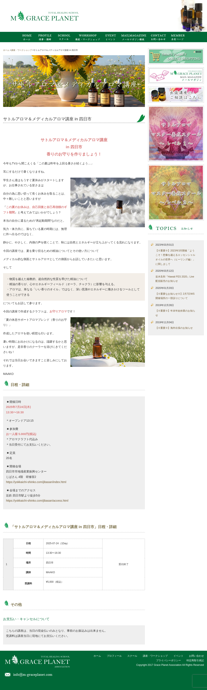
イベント (178, 655)
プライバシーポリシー (168, 660)
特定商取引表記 (195, 660)
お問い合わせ (196, 655)
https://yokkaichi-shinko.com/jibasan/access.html (37, 500)
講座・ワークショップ (155, 655)
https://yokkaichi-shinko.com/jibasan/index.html (36, 482)
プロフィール (114, 655)
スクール (132, 655)
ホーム (97, 655)
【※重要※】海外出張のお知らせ (174, 327)
